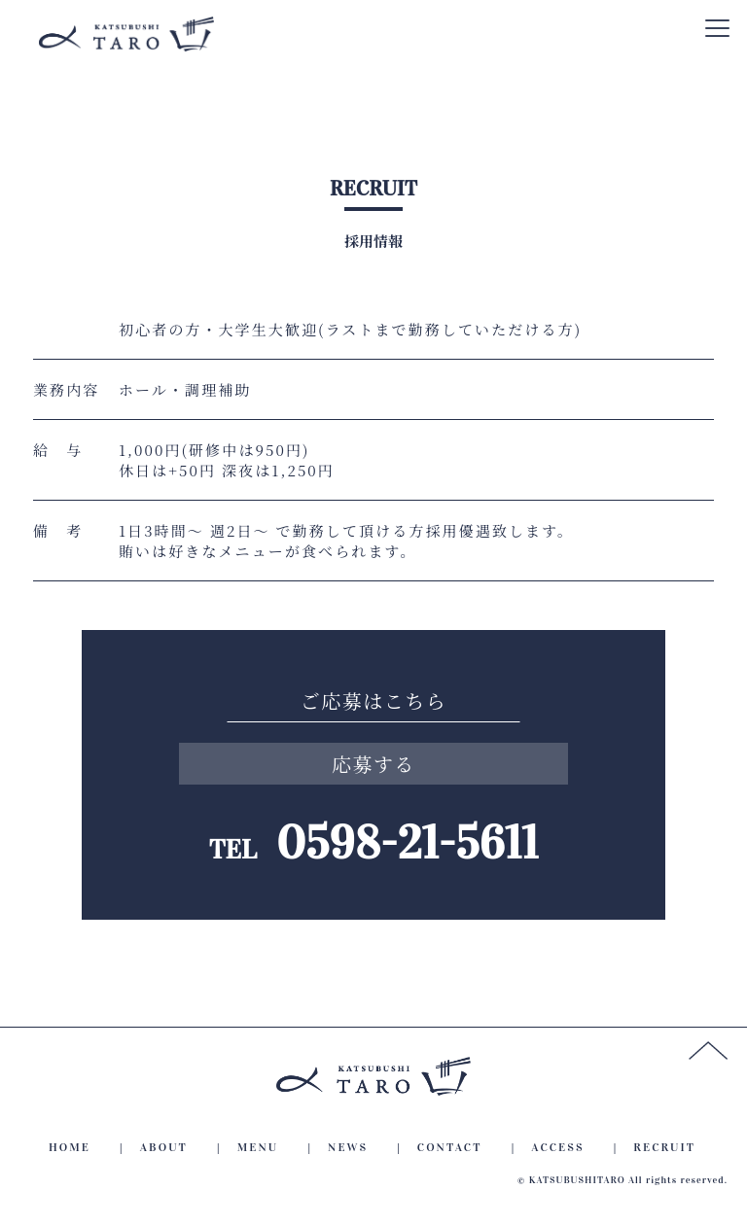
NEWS (348, 1147)
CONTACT (449, 1147)
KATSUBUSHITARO (577, 1180)
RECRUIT (664, 1147)
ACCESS (557, 1147)
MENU (258, 1147)
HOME (69, 1147)
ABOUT (164, 1147)
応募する (373, 764)
